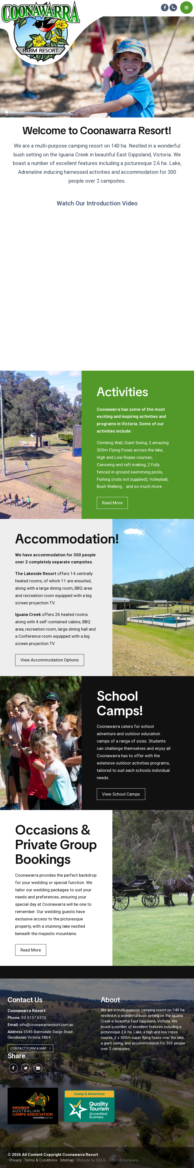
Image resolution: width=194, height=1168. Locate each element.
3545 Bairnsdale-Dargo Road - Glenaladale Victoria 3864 (41, 1035)
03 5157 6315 (27, 1017)
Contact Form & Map (30, 1048)
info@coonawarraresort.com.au (40, 1024)
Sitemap (67, 1160)
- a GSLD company (122, 1160)
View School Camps (121, 794)
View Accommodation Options (49, 659)
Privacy (15, 1160)
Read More (112, 502)
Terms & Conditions (40, 1160)
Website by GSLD (91, 1160)
